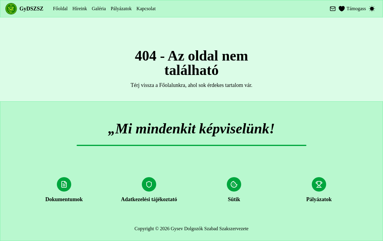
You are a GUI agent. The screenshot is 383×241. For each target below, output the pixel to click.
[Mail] (333, 9)
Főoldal (60, 8)
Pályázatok (121, 8)
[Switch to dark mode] (372, 8)
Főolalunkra (172, 85)
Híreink (79, 8)
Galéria (99, 8)
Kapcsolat (146, 8)
